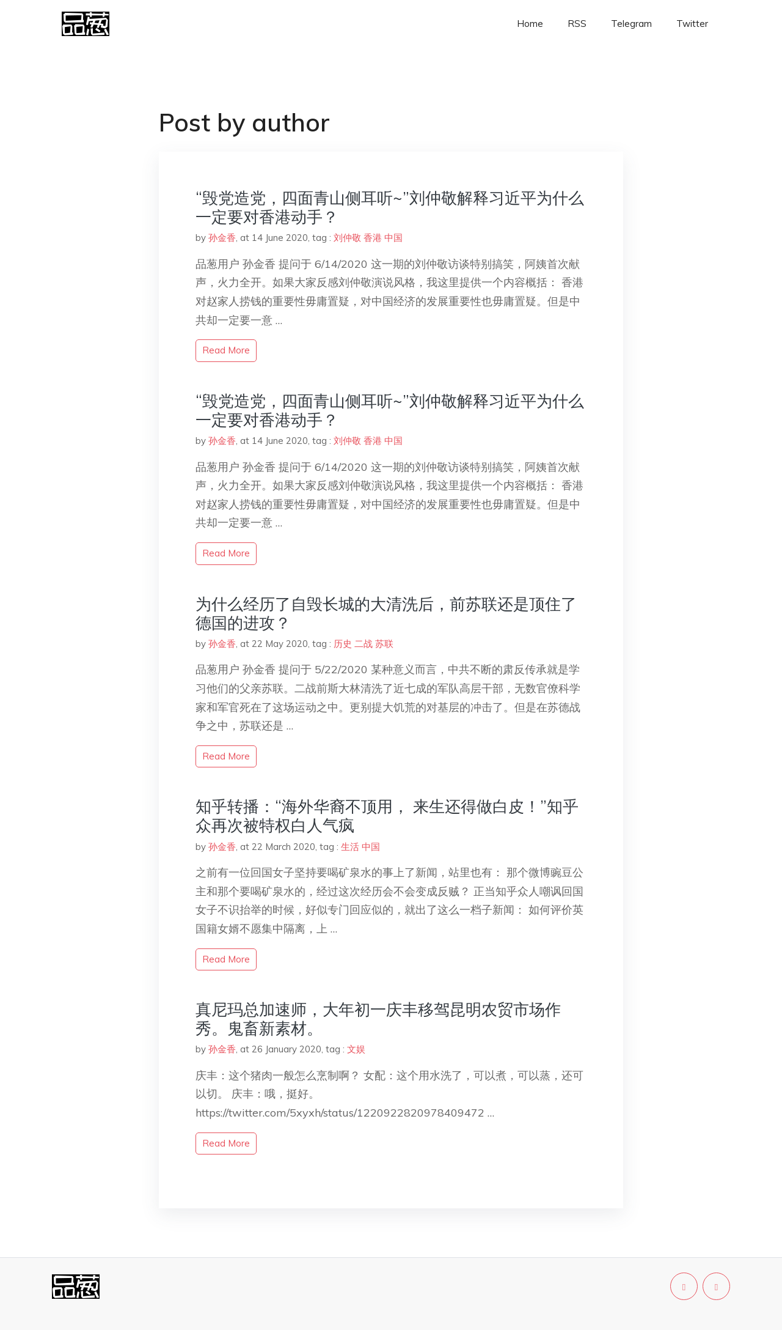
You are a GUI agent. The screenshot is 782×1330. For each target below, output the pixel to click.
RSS (577, 23)
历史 (343, 643)
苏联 (384, 643)
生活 (350, 846)
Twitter (692, 23)
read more (226, 350)
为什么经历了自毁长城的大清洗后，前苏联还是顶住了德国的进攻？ (386, 613)
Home (530, 23)
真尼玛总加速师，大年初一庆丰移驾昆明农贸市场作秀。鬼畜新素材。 (378, 1018)
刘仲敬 (347, 237)
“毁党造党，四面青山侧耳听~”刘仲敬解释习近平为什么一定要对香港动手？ (390, 207)
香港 (373, 237)
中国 (393, 237)
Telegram (631, 23)
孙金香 (222, 237)
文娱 (356, 1049)
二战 (363, 643)
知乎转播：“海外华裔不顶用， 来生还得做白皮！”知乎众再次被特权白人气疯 (387, 815)
